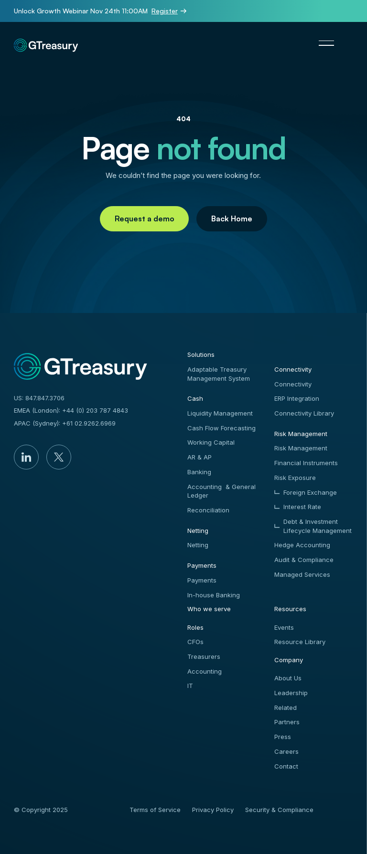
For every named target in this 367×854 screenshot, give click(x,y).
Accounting (204, 671)
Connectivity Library (304, 413)
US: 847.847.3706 (39, 398)
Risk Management (300, 448)
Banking (199, 472)
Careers (286, 751)
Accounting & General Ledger (221, 491)
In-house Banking (213, 595)
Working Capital (211, 442)
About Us (288, 678)
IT (190, 685)
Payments (201, 580)
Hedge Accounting (302, 545)
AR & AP (199, 457)
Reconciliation (208, 510)
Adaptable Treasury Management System (218, 373)
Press (282, 736)
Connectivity (293, 384)
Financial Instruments (306, 463)
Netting (197, 545)
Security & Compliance (279, 809)
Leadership (291, 693)
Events (284, 627)
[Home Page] (46, 43)
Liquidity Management (220, 413)
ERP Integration (296, 398)
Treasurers (203, 656)
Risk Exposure (295, 477)
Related (285, 707)
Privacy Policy (213, 809)
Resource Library (299, 642)
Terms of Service (155, 809)
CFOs (195, 642)
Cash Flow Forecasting (221, 428)
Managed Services (302, 574)
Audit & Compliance (304, 559)
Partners (287, 722)
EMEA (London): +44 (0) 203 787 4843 (71, 410)
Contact (286, 766)
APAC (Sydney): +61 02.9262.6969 (65, 423)
